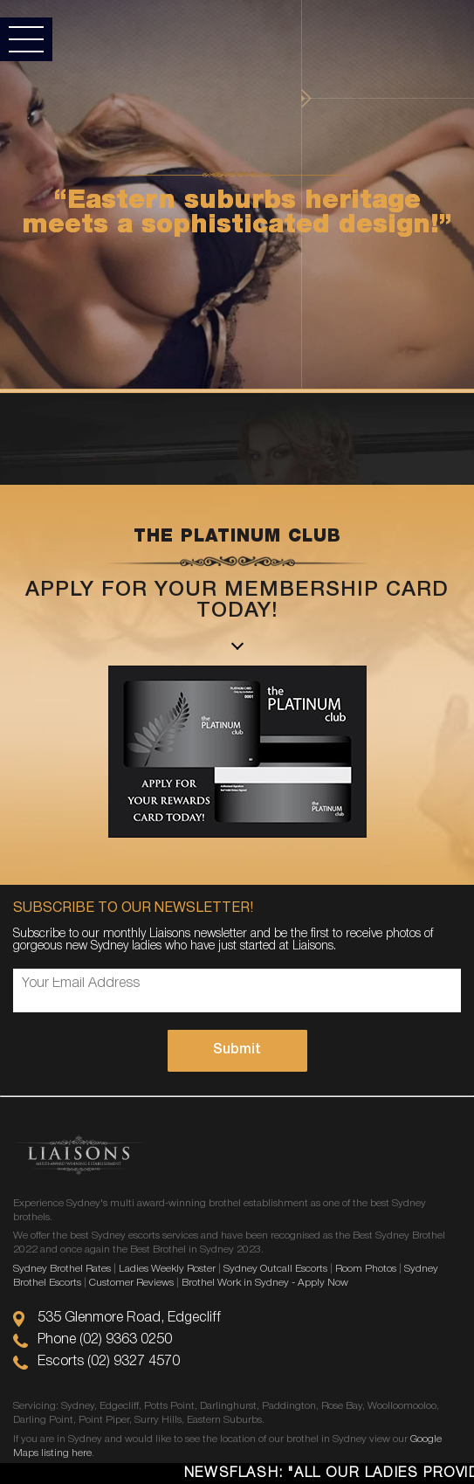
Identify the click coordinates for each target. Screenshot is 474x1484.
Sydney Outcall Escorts (275, 1268)
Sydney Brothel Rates (62, 1268)
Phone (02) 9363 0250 (105, 1340)
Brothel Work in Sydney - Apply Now (265, 1282)
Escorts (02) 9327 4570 (109, 1362)
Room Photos (365, 1268)
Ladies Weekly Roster (167, 1268)
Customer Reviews (131, 1282)
